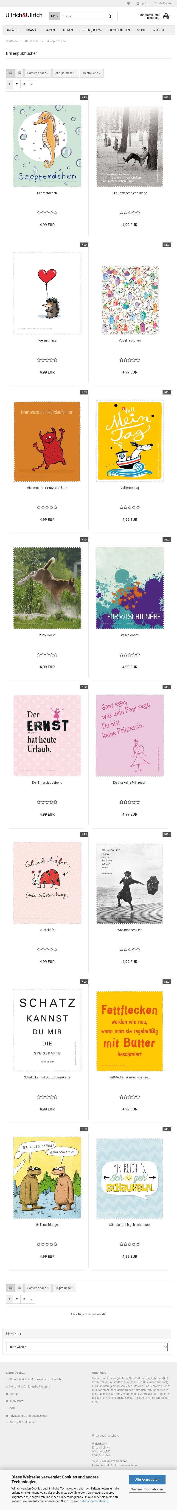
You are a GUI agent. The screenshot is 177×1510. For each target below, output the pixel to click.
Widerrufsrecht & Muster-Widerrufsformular (35, 1379)
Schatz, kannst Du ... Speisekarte (47, 1077)
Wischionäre (129, 635)
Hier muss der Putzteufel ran (47, 488)
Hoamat (32, 30)
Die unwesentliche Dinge (130, 193)
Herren (67, 30)
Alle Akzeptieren (147, 1479)
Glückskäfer (47, 930)
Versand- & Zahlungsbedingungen (30, 1386)
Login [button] (142, 3)
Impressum (16, 1401)
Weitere (159, 30)
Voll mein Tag (129, 488)
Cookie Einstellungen (22, 1422)
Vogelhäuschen (130, 340)
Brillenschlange (47, 1225)
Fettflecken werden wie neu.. (130, 1077)
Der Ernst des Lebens (47, 782)
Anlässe (12, 30)
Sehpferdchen (47, 193)
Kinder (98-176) (91, 30)
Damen (50, 30)
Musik (141, 30)
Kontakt (14, 1394)
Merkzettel (163, 3)
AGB (12, 1408)
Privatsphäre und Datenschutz (28, 1415)
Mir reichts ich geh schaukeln (129, 1225)
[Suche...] (54, 16)
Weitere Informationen (147, 1489)
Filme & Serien (119, 30)
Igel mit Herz (47, 340)
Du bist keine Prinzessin (129, 782)
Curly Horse (47, 635)
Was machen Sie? (129, 930)
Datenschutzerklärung (93, 1501)
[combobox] (38, 73)
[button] (128, 3)
